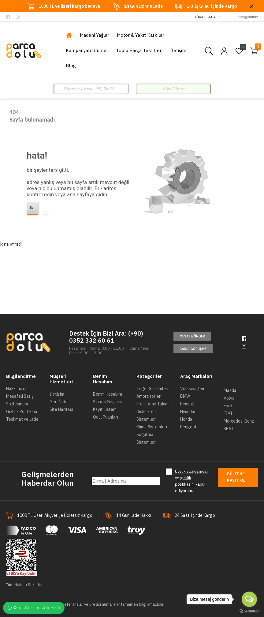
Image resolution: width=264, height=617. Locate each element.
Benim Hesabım (107, 394)
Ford (228, 405)
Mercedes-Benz (239, 421)
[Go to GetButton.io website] (249, 611)
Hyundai (187, 411)
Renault (187, 404)
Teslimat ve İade (22, 419)
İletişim (57, 394)
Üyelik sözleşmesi (191, 471)
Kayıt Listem (105, 409)
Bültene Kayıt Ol (236, 477)
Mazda (230, 390)
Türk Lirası (205, 17)
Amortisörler (148, 396)
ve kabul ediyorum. (191, 480)
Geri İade (59, 401)
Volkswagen (192, 388)
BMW (185, 396)
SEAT (229, 428)
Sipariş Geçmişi (107, 401)
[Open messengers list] (249, 599)
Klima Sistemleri (151, 427)
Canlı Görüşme (193, 349)
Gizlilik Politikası (21, 411)
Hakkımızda (17, 388)
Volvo (229, 398)
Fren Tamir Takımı (152, 404)
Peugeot (188, 427)
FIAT (228, 413)
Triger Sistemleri (152, 388)
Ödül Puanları (105, 417)
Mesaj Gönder (192, 336)
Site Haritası (61, 409)
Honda (186, 419)
